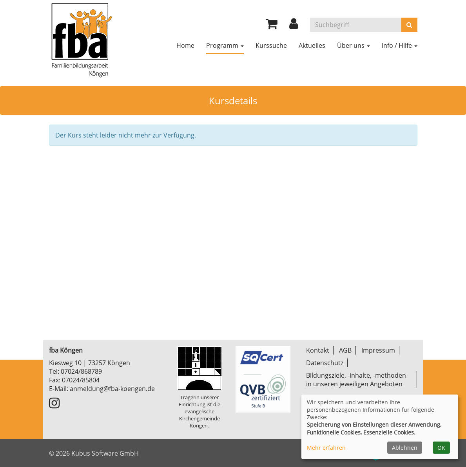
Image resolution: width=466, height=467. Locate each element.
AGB (345, 350)
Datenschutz (324, 362)
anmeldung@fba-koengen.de (112, 388)
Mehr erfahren (326, 447)
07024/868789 (81, 371)
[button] (293, 26)
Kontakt (317, 350)
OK (441, 447)
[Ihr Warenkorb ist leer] (271, 26)
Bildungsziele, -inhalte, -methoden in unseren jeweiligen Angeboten (356, 379)
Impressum (378, 350)
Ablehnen (404, 447)
